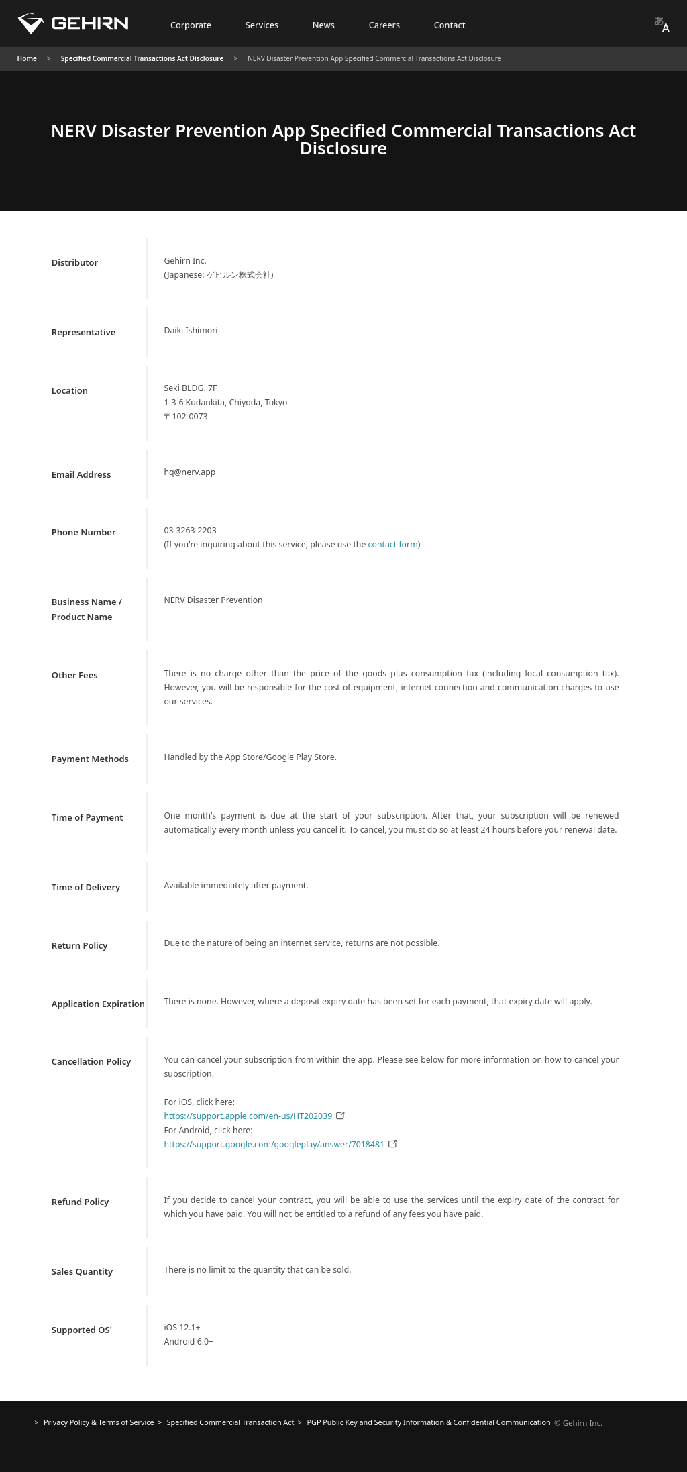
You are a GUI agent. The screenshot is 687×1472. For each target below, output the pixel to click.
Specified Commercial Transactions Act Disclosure (142, 58)
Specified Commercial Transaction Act (231, 1422)
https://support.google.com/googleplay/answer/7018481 (281, 1144)
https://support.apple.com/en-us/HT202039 (255, 1116)
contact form (393, 544)
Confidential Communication (428, 1422)
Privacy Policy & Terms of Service (99, 1422)
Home (27, 58)
